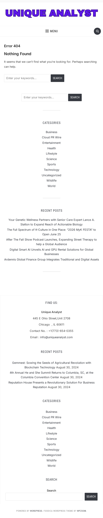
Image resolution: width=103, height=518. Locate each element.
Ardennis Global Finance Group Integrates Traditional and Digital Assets (51, 259)
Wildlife (51, 180)
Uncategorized (51, 175)
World (51, 186)
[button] (51, 31)
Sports (51, 164)
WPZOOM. (82, 511)
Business (51, 132)
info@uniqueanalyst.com (56, 337)
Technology (51, 169)
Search (51, 490)
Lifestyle (51, 153)
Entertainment (51, 143)
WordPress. (36, 511)
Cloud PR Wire (51, 137)
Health (51, 148)
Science (51, 159)
